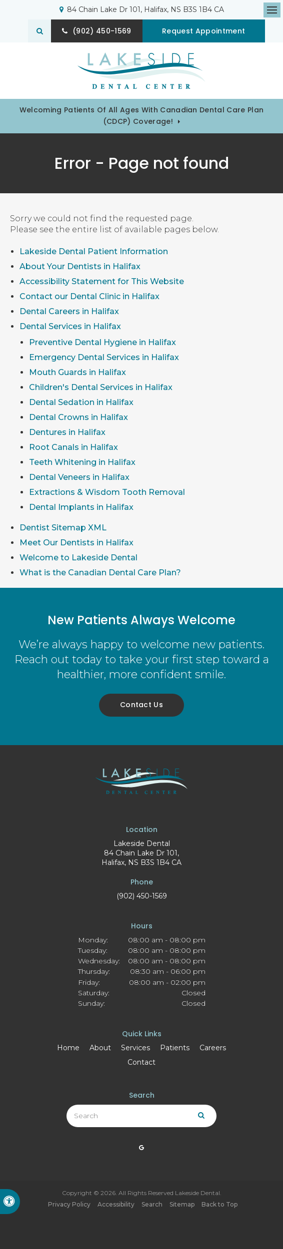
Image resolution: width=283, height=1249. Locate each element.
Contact (142, 1062)
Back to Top (220, 1204)
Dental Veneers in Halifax (79, 477)
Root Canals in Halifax (73, 447)
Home (68, 1047)
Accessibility (116, 1204)
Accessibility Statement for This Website (102, 281)
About (100, 1047)
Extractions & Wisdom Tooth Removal (107, 492)
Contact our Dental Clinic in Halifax (90, 296)
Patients (175, 1047)
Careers (213, 1047)
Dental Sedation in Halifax (81, 402)
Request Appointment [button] (206, 31)
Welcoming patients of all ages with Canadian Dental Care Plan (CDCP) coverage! (142, 115)
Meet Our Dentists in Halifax (77, 542)
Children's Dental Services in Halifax (100, 387)
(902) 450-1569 (141, 895)
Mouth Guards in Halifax (77, 372)
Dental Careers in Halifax (69, 311)
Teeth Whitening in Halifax (82, 462)
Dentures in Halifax (67, 432)
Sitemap (182, 1204)
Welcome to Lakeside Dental (79, 557)
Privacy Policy (69, 1204)
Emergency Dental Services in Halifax (104, 357)
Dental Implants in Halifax (81, 507)
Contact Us (141, 705)
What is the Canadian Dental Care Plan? (100, 572)
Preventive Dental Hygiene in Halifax (102, 342)
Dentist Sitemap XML (63, 527)
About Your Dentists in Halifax (80, 266)
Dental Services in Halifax (70, 326)
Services (135, 1047)
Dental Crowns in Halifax (78, 417)
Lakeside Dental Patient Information (94, 251)
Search (152, 1204)
